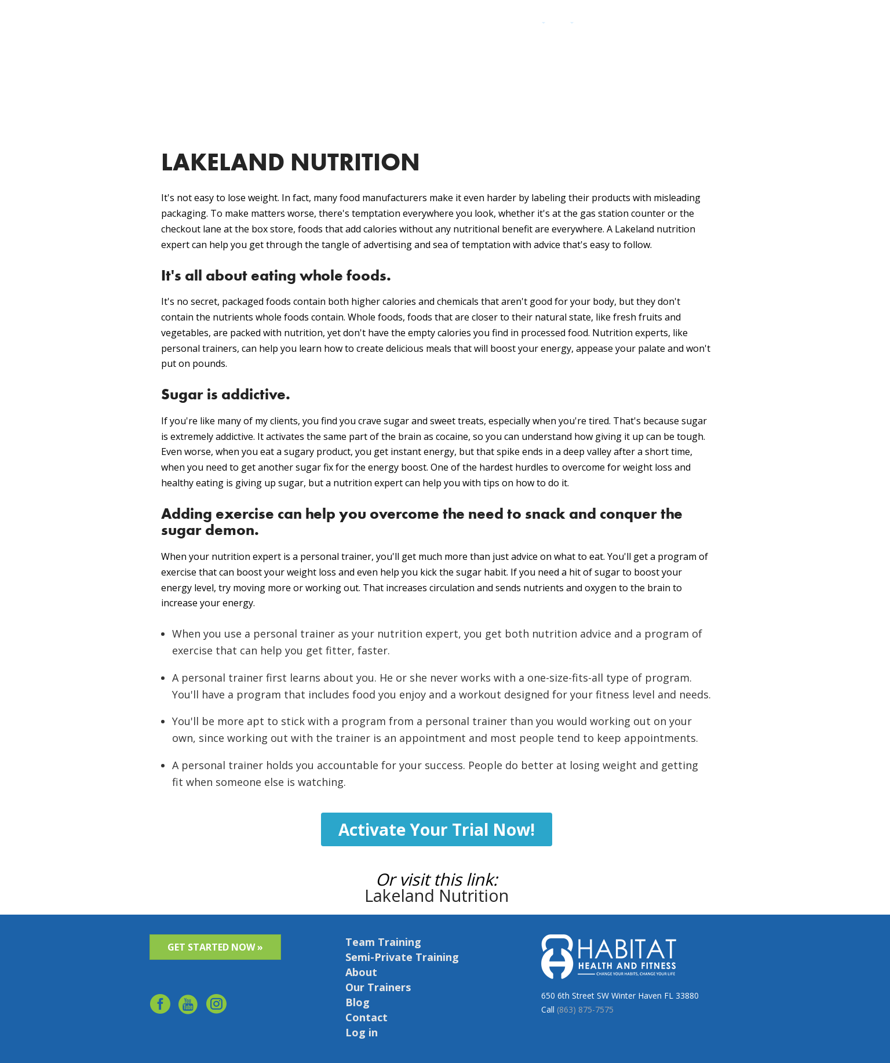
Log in (726, 25)
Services (528, 25)
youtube (188, 1006)
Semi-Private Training (402, 957)
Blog (357, 1002)
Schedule (692, 25)
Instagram (217, 1006)
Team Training (383, 942)
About (561, 25)
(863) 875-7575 (585, 1008)
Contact (656, 25)
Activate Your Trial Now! (436, 829)
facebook (160, 1006)
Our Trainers (378, 987)
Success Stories (607, 25)
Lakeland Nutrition (436, 895)
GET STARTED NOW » (215, 947)
